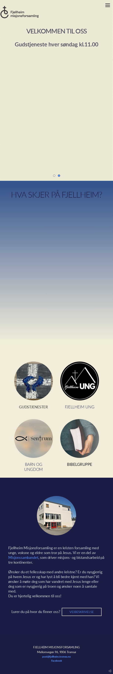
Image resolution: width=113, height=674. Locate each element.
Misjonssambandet (23, 558)
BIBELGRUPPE (79, 465)
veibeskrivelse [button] (81, 612)
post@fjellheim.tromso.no (56, 657)
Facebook (56, 661)
